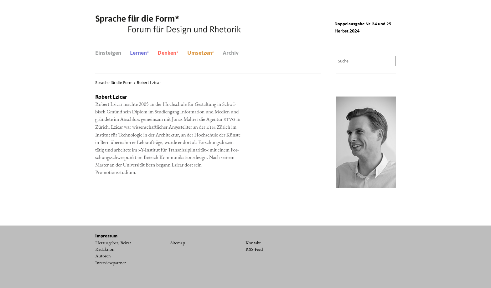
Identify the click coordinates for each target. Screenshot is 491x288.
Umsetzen (200, 53)
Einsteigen (108, 53)
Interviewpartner (110, 263)
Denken (168, 53)
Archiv (231, 53)
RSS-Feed (254, 249)
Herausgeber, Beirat (113, 243)
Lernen (139, 53)
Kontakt (253, 243)
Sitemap (177, 243)
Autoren (103, 256)
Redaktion (105, 249)
